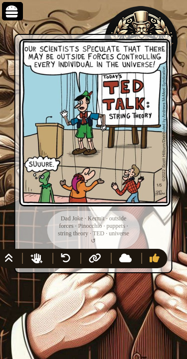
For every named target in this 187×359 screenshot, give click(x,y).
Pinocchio (90, 225)
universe (119, 233)
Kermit (96, 218)
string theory (73, 233)
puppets (115, 225)
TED (98, 233)
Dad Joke (72, 218)
